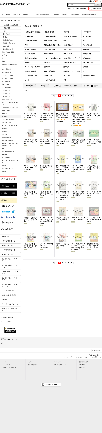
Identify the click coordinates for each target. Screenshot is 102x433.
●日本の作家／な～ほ (8, 250)
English (4, 299)
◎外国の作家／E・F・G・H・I (10, 266)
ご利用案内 (82, 364)
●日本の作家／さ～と (8, 245)
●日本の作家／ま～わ (8, 254)
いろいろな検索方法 (8, 290)
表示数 (28, 85)
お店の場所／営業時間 (9, 295)
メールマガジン (58, 362)
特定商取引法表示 (83, 362)
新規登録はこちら (81, 8)
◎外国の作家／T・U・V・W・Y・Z (10, 285)
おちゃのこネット (96, 355)
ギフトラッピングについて (10, 304)
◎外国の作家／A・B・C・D (10, 260)
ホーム (4, 362)
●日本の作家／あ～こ (8, 241)
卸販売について (6, 236)
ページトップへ (97, 350)
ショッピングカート (8, 364)
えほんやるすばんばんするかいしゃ (15, 4)
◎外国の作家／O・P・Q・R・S (10, 279)
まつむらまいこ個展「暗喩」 (9, 309)
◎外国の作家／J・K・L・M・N (10, 272)
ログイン (71, 8)
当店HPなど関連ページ (60, 364)
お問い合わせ (82, 367)
